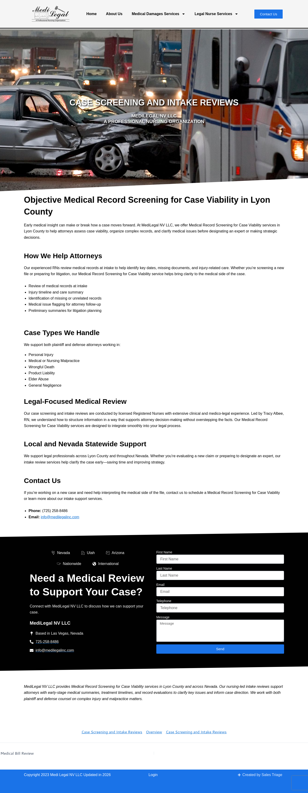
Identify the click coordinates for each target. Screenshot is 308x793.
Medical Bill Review (17, 753)
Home (91, 14)
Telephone (163, 601)
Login (152, 775)
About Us (114, 14)
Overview (154, 731)
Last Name (164, 568)
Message (163, 617)
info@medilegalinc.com (60, 517)
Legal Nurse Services (216, 14)
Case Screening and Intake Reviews (111, 731)
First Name (164, 552)
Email (160, 585)
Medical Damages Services (158, 14)
